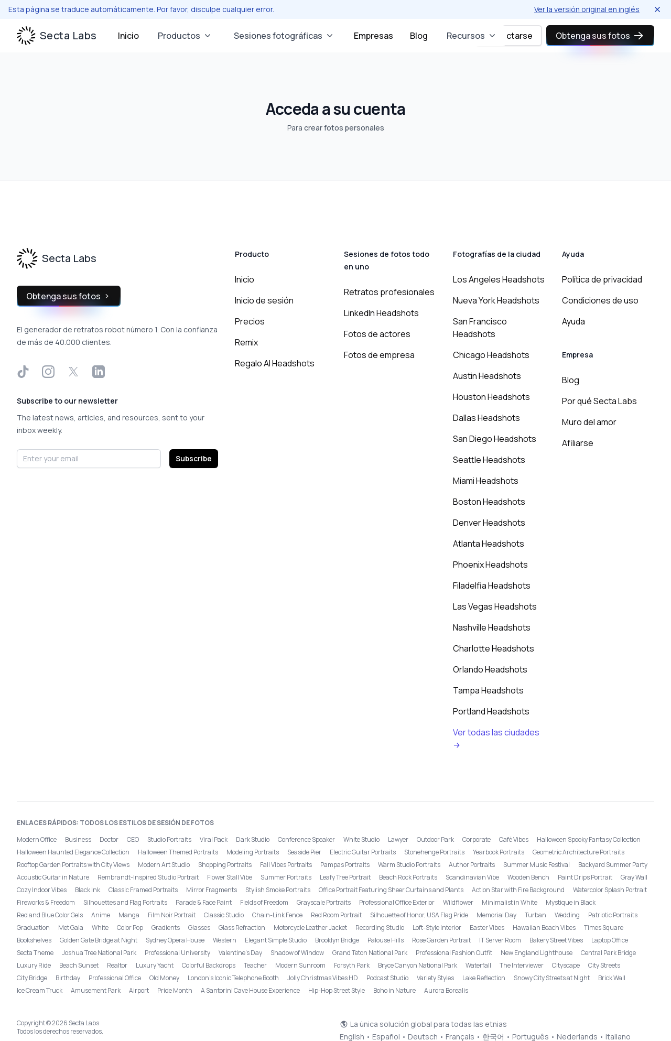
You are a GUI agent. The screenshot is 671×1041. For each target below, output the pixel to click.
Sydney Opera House (175, 940)
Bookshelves (34, 940)
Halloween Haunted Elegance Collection (73, 852)
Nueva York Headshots (496, 300)
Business (78, 839)
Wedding (567, 914)
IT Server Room (500, 940)
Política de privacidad (602, 279)
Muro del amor (589, 422)
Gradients (165, 927)
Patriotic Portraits (612, 914)
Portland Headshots (491, 711)
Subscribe (194, 458)
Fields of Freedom (264, 902)
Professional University (177, 952)
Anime (100, 914)
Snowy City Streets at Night (552, 977)
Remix (246, 342)
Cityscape (566, 965)
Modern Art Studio (164, 864)
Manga (128, 914)
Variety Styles (435, 977)
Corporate (476, 839)
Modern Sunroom (300, 965)
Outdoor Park (435, 839)
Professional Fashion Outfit (454, 952)
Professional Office (115, 977)
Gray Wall (634, 877)
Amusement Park (96, 990)
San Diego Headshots (494, 438)
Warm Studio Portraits (409, 864)
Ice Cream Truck (39, 990)
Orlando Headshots (490, 669)
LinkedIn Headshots (381, 313)
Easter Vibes (487, 927)
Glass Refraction (242, 927)
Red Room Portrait (336, 914)
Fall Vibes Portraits (286, 864)
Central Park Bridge (608, 952)
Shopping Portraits (225, 864)
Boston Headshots (489, 501)
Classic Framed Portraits (143, 889)
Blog (419, 35)
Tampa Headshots (488, 690)
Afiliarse (577, 443)
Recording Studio (379, 927)
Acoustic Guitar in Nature (53, 877)
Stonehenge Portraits (434, 852)
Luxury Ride (34, 965)
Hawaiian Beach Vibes (544, 927)
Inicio (128, 35)
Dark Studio (252, 839)
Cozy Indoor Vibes (42, 889)
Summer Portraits (286, 877)
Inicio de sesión (264, 300)
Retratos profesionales (389, 292)
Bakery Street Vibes (556, 940)
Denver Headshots (489, 522)
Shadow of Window (297, 952)
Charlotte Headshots (493, 648)
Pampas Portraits (345, 864)
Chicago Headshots (491, 355)
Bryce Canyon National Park (417, 965)
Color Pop (130, 927)
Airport (139, 990)
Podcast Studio (387, 977)
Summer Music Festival (536, 864)
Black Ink (87, 889)
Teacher (255, 965)
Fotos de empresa (379, 355)
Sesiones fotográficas (284, 35)
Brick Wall (611, 977)
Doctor (109, 839)
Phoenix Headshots (490, 564)
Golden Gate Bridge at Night (98, 940)
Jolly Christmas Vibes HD (322, 977)
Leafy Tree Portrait (345, 877)
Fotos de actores (377, 334)
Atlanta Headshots (488, 543)
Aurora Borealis (446, 990)
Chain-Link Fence (277, 914)
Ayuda (573, 321)
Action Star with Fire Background (518, 889)
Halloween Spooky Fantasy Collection (589, 839)
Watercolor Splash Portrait (610, 889)
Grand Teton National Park (369, 952)
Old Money (164, 977)
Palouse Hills (385, 940)
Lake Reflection (483, 977)
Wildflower (458, 902)
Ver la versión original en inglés (587, 9)
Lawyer (398, 839)
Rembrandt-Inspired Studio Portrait (148, 877)
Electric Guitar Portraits (363, 852)
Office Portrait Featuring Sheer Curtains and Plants (391, 889)
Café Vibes (513, 839)
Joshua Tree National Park (99, 952)
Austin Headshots (487, 376)
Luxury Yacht (155, 965)
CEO (133, 839)
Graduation (33, 927)
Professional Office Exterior (397, 902)
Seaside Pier (304, 852)
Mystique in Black (571, 902)
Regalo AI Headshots (275, 363)
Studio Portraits (169, 839)
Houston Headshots (491, 397)
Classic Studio (224, 914)
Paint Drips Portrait (585, 877)
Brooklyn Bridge (337, 940)
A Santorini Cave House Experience (250, 990)
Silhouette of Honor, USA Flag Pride (419, 914)
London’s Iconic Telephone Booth (233, 977)
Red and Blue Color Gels (50, 914)
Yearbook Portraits (498, 852)
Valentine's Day (240, 952)
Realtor (117, 965)
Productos (185, 35)
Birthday (68, 977)
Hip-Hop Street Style (336, 990)
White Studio (361, 839)
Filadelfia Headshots (492, 585)
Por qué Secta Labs (599, 401)
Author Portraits (472, 864)
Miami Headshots (485, 480)
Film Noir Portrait (172, 914)
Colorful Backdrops (208, 965)
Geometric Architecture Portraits (578, 852)
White (100, 927)
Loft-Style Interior (437, 927)
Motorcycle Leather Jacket (310, 927)
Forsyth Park (352, 965)
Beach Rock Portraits (408, 877)
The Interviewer (522, 965)
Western (224, 940)
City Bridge (32, 977)
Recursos (472, 35)
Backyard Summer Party (612, 864)
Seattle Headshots (489, 459)
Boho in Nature (394, 990)
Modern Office (37, 839)
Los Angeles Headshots (499, 279)
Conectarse (509, 35)
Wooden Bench (528, 877)
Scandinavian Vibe (472, 877)
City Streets (604, 965)
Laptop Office (609, 940)
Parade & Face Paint (204, 902)
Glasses (199, 927)
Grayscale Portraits (324, 902)
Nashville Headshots (492, 627)
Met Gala (70, 927)
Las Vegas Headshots (495, 606)
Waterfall (478, 965)
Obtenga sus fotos (600, 35)
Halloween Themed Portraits (178, 852)
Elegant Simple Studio (276, 940)
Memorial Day (496, 914)
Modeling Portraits (252, 852)
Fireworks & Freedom (46, 902)
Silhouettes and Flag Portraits (125, 902)
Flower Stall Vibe (229, 877)
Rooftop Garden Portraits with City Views (73, 864)
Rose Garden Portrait (441, 940)
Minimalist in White (509, 902)
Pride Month (174, 990)
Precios (250, 321)
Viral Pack (214, 839)
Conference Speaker (306, 839)
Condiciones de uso (600, 300)
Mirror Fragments (211, 889)
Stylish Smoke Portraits (277, 889)
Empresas (373, 35)
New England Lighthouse (536, 952)
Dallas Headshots (486, 418)
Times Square (603, 927)
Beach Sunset (79, 965)
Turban (535, 914)
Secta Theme (35, 952)
